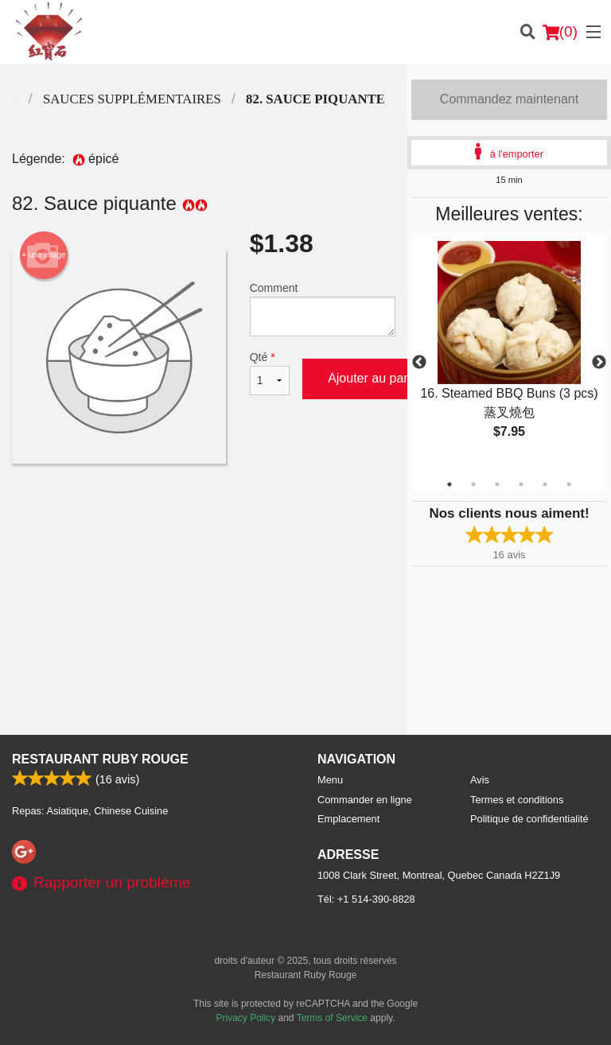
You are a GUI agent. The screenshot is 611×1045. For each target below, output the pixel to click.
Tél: (366, 899)
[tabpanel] (509, 353)
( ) (560, 32)
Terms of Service (332, 1018)
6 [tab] (569, 484)
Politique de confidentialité (529, 819)
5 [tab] (545, 484)
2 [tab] (473, 484)
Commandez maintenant (509, 99)
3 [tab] (497, 484)
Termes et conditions (516, 800)
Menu (330, 780)
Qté (270, 373)
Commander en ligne (364, 800)
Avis (479, 780)
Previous (419, 363)
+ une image (43, 255)
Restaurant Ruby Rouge (100, 759)
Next (599, 363)
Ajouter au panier (376, 378)
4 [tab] (521, 484)
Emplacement (348, 819)
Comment (322, 309)
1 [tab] (449, 484)
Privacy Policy (246, 1018)
